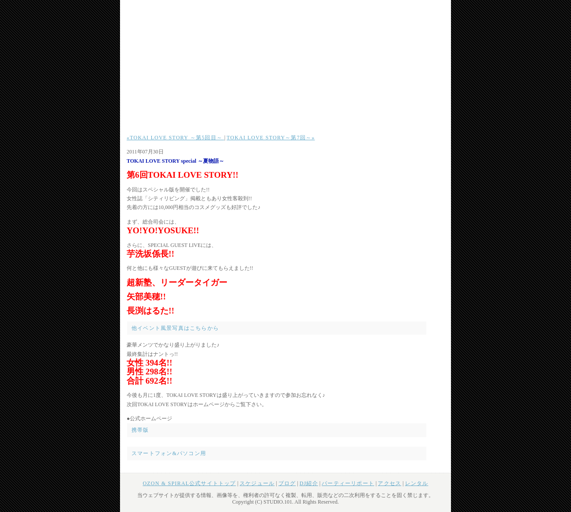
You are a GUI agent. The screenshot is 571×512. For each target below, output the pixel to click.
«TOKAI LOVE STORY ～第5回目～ (175, 138)
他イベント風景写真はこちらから (175, 328)
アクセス (389, 483)
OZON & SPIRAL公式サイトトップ (189, 483)
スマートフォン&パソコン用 (168, 453)
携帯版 (140, 430)
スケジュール (257, 483)
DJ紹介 (309, 483)
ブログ (287, 483)
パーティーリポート (348, 483)
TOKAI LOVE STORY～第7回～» (271, 138)
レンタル (416, 483)
